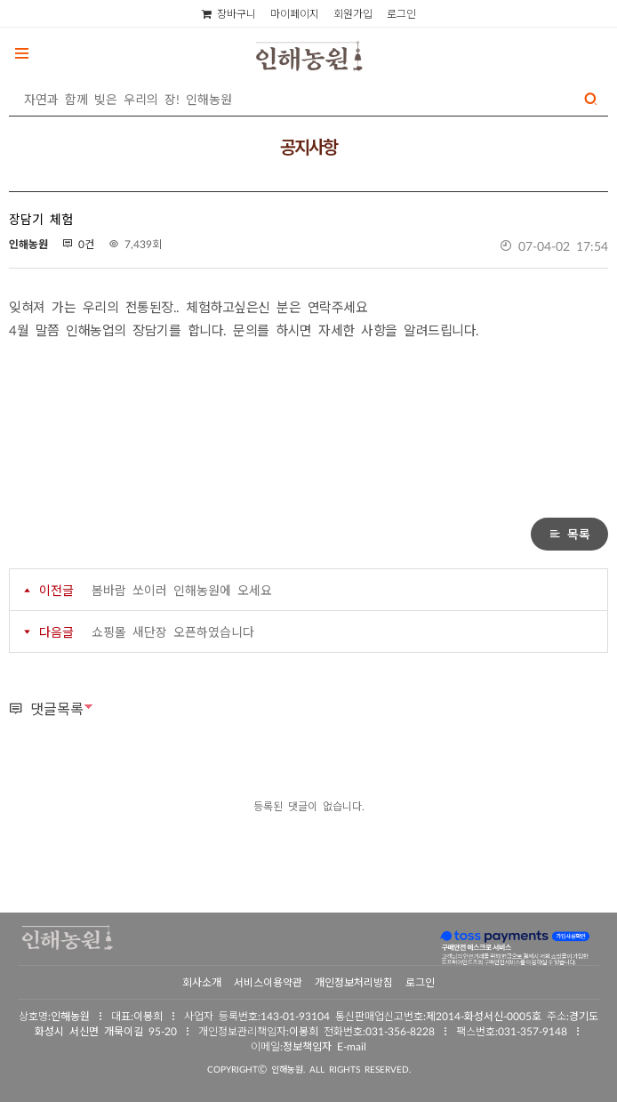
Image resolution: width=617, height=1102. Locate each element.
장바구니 (229, 14)
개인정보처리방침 (354, 982)
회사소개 (201, 982)
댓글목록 (46, 708)
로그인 (401, 13)
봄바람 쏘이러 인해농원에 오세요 (182, 589)
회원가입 (353, 13)
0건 (78, 243)
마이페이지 (294, 13)
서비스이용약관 (268, 982)
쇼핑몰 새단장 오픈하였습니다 (173, 631)
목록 (569, 533)
